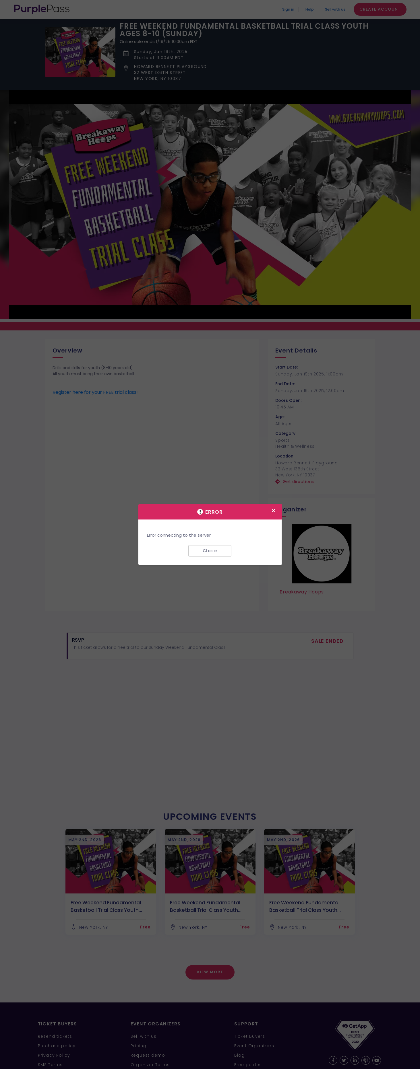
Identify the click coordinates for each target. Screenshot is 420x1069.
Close (210, 551)
